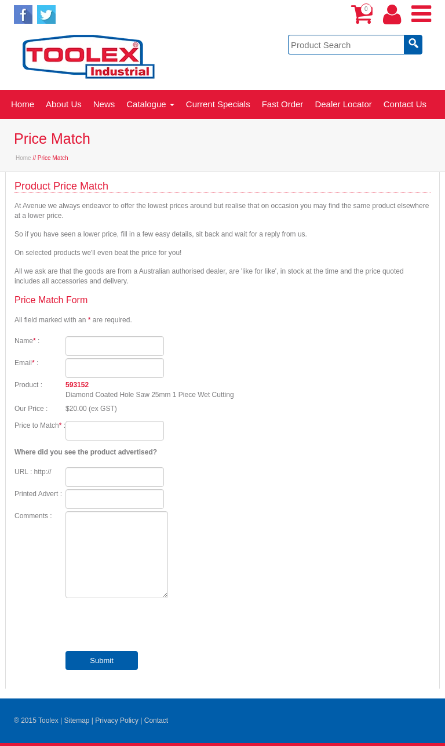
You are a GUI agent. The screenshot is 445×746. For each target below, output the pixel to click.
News (104, 104)
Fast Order (283, 104)
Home (22, 104)
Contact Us (405, 104)
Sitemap (76, 720)
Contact (156, 720)
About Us (64, 104)
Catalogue (150, 104)
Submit (101, 660)
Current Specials (218, 104)
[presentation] (153, 626)
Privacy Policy (116, 720)
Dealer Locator (343, 104)
